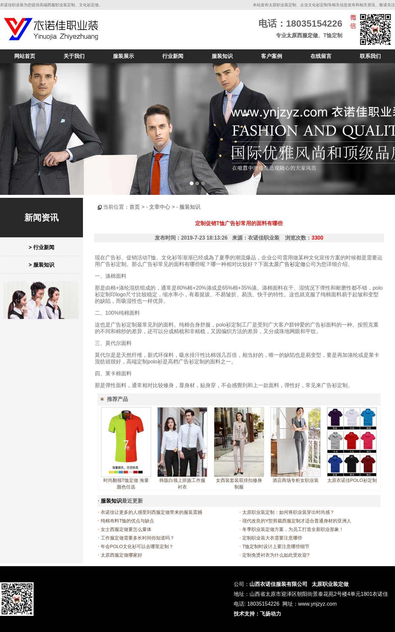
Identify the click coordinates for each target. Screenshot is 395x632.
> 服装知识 (41, 265)
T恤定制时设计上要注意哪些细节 (276, 546)
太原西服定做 (302, 35)
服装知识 (222, 56)
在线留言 (320, 56)
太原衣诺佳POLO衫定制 (352, 480)
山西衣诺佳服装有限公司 (278, 584)
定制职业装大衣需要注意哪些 (272, 537)
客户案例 (271, 56)
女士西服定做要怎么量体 (126, 529)
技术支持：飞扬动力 (257, 614)
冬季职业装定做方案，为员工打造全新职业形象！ (293, 529)
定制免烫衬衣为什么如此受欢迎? (275, 555)
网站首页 (24, 56)
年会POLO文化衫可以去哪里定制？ (137, 546)
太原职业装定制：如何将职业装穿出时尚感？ (288, 512)
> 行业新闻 (41, 247)
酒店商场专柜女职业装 (296, 480)
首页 (134, 207)
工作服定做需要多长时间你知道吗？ (137, 537)
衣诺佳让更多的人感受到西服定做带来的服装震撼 (151, 512)
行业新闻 (172, 56)
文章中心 (159, 207)
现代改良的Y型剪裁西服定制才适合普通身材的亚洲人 (296, 520)
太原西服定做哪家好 (121, 555)
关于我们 (74, 56)
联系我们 (370, 56)
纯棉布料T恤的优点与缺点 (127, 520)
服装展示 (123, 56)
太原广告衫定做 (287, 264)
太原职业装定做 (330, 584)
